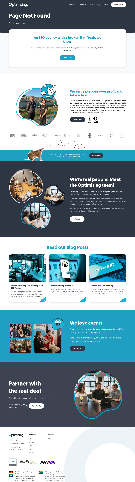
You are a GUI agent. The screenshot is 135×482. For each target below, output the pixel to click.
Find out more (77, 119)
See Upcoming (77, 348)
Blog (98, 4)
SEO (49, 438)
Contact (31, 452)
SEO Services (81, 4)
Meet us (77, 219)
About (71, 4)
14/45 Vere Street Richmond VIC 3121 (15, 448)
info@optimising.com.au (17, 443)
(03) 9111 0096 (14, 440)
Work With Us (118, 4)
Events (105, 4)
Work (91, 4)
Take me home (67, 58)
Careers (31, 442)
